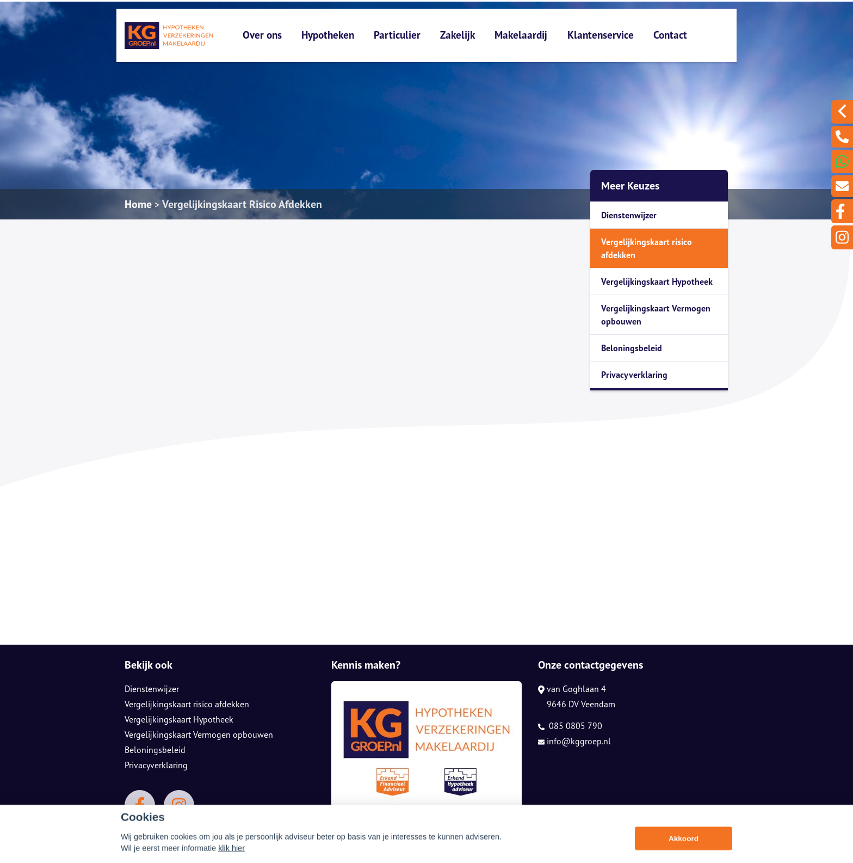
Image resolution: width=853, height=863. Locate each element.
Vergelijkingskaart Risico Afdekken (242, 204)
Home (138, 204)
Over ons (262, 34)
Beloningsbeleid (631, 347)
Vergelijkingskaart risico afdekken (646, 248)
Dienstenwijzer (629, 215)
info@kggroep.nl (574, 741)
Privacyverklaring (634, 374)
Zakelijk (457, 34)
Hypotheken (327, 34)
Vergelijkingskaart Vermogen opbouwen (655, 315)
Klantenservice (600, 34)
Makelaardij (521, 34)
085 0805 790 (570, 725)
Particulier (397, 34)
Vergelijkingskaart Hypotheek (657, 281)
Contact (670, 34)
